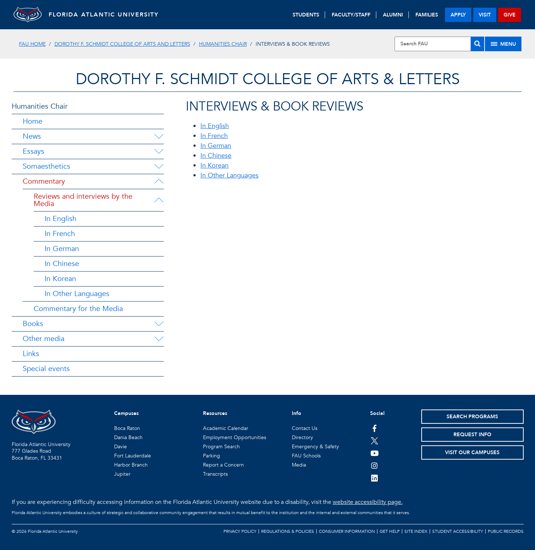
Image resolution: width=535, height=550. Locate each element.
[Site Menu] (503, 44)
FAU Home (32, 44)
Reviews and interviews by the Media (83, 200)
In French (60, 234)
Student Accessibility (457, 531)
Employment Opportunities (234, 437)
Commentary (44, 181)
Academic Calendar (225, 428)
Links (31, 354)
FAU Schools (306, 455)
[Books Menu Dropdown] (159, 324)
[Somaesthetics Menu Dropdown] (159, 166)
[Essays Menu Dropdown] (159, 151)
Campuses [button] (126, 413)
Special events (46, 369)
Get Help (390, 531)
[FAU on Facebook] (374, 428)
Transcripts (215, 474)
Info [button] (296, 413)
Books (33, 324)
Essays (33, 151)
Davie (120, 446)
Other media (43, 339)
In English (60, 219)
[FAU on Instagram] (374, 465)
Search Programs (472, 416)
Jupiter (122, 474)
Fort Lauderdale (132, 455)
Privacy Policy (239, 531)
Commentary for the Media (78, 309)
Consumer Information (347, 531)
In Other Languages (77, 294)
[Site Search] (439, 44)
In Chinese (62, 264)
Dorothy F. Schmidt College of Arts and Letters (122, 44)
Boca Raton (127, 428)
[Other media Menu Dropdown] (159, 339)
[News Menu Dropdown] (159, 136)
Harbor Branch (131, 464)
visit (485, 14)
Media (299, 464)
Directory (302, 437)
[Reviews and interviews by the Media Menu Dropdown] (159, 200)
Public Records (506, 531)
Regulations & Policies (287, 531)
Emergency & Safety (315, 446)
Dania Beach (128, 437)
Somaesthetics (46, 166)
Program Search (221, 446)
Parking (211, 455)
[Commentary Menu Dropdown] (159, 181)
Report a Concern (223, 464)
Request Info (472, 434)
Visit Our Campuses (472, 452)
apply (458, 14)
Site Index (415, 531)
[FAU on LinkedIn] (374, 478)
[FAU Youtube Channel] (374, 453)
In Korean (60, 279)
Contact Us (304, 428)
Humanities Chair (223, 44)
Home (32, 121)
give (510, 14)
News (32, 136)
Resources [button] (215, 413)
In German (62, 249)
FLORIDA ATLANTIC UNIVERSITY (105, 15)
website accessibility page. (368, 502)
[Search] (477, 44)
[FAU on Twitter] (374, 440)
